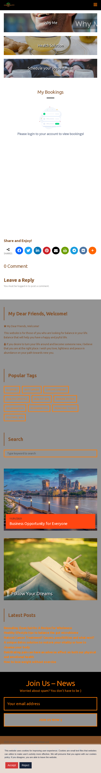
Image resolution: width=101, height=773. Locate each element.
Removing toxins (65, 408)
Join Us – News (50, 683)
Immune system (65, 399)
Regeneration (39, 408)
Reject (25, 765)
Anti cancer (31, 389)
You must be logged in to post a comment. (26, 286)
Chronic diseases (56, 389)
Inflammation (15, 408)
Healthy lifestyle (16, 399)
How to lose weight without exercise (30, 662)
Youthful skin (14, 417)
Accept (12, 765)
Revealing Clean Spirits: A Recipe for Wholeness (38, 628)
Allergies (12, 389)
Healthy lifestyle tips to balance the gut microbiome (41, 632)
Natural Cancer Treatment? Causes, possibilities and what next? (49, 637)
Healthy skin (41, 399)
